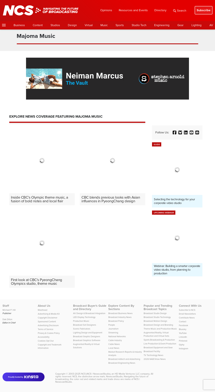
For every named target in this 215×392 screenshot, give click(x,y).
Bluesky (182, 329)
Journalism (113, 328)
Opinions (106, 10)
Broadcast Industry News (120, 317)
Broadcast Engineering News (121, 363)
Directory (160, 10)
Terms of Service (45, 329)
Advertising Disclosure (48, 325)
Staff (6, 305)
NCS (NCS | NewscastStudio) (95, 374)
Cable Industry (115, 340)
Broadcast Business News (120, 313)
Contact (182, 321)
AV (211, 25)
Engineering (161, 25)
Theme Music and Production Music (160, 328)
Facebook (183, 325)
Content (38, 25)
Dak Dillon (7, 319)
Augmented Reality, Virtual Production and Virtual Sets (156, 334)
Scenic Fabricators (81, 328)
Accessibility (43, 337)
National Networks (117, 336)
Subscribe (203, 10)
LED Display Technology (84, 317)
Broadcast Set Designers (84, 324)
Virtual (89, 25)
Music (104, 25)
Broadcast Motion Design (155, 321)
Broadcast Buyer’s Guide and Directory (89, 307)
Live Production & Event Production (160, 343)
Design (72, 25)
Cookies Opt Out (46, 340)
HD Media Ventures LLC (127, 374)
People (111, 324)
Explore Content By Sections (121, 307)
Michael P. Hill (9, 310)
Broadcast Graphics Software (86, 340)
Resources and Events (133, 10)
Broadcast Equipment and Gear (158, 347)
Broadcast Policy (116, 321)
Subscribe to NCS (187, 310)
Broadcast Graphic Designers (86, 336)
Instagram (183, 348)
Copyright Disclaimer (47, 317)
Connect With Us (190, 305)
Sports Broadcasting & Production (159, 339)
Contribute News (187, 317)
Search (179, 10)
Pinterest (183, 340)
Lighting (196, 25)
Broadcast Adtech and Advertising (124, 359)
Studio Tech (139, 25)
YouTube (183, 333)
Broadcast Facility (152, 351)
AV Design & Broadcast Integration (89, 313)
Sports (120, 25)
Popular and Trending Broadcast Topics (158, 307)
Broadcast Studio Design (155, 313)
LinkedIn (183, 337)
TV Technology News (153, 355)
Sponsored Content (47, 321)
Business (19, 25)
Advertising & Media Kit (49, 313)
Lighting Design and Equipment (87, 332)
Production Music (81, 321)
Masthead (42, 310)
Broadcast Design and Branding (158, 324)
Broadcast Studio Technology (157, 317)
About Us (44, 305)
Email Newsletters (187, 313)
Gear (180, 25)
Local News (113, 348)
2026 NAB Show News (155, 359)
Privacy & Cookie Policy (49, 333)
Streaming (113, 332)
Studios (55, 25)
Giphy (181, 344)
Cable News (114, 344)
